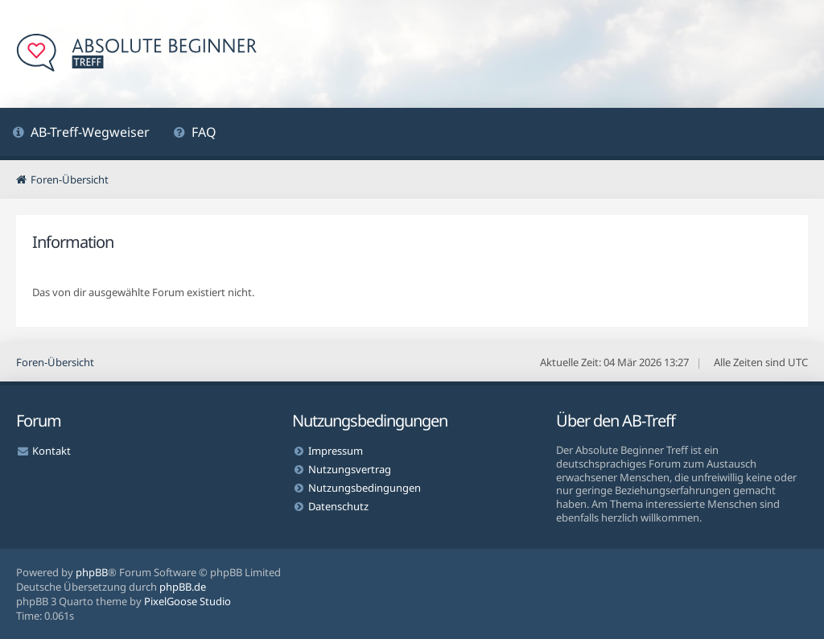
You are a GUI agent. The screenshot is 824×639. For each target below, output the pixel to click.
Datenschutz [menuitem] (338, 506)
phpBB (92, 572)
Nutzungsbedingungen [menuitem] (364, 487)
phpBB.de (182, 586)
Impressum (335, 450)
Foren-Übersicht (55, 362)
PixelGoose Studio (187, 601)
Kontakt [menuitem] (51, 450)
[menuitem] (81, 134)
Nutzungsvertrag (349, 469)
